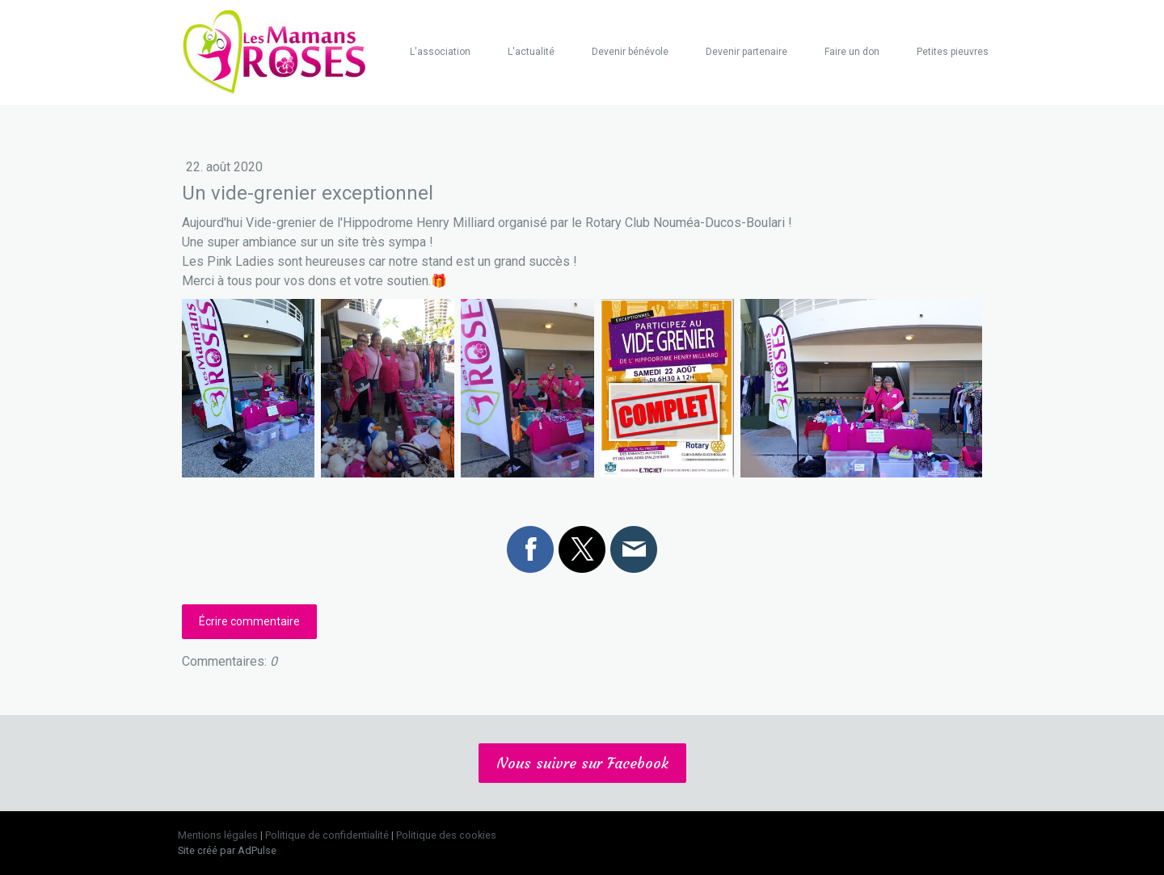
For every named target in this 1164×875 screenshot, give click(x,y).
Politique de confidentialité (327, 835)
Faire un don (851, 51)
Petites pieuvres (953, 51)
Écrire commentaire (249, 621)
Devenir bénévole (630, 51)
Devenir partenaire (746, 51)
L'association (440, 51)
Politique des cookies (446, 835)
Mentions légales (218, 835)
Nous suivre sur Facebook (582, 763)
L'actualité (531, 51)
